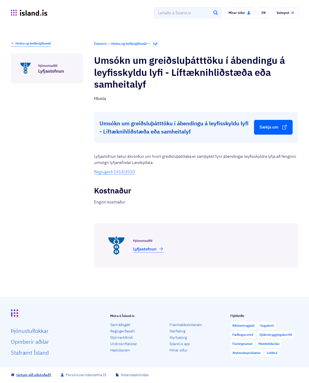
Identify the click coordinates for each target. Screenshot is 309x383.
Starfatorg (177, 331)
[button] (239, 12)
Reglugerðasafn (122, 331)
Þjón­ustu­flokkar (30, 330)
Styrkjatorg (178, 337)
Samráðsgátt (120, 324)
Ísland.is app (179, 343)
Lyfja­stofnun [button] (148, 249)
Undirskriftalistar (123, 343)
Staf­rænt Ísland (30, 352)
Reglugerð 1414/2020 (114, 171)
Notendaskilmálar (135, 375)
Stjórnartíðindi (121, 337)
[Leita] (215, 12)
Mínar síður (178, 350)
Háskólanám (120, 350)
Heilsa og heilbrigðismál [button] (31, 43)
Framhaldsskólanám (185, 324)
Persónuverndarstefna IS (86, 375)
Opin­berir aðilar (30, 341)
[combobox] (187, 12)
